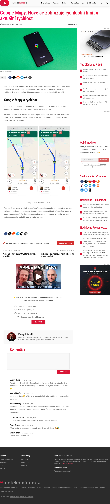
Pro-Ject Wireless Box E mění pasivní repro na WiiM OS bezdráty (96, 206)
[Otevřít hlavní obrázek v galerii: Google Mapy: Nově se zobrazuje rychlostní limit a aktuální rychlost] (38, 49)
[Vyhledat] (107, 3)
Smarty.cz (3, 463)
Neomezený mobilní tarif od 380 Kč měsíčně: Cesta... (95, 77)
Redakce (31, 488)
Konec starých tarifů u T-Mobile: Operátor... (94, 84)
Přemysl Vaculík (6, 24)
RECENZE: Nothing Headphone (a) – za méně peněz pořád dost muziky (96, 219)
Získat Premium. (67, 464)
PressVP (24, 466)
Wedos (2, 469)
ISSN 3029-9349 (6, 492)
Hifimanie (24, 460)
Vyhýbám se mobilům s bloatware (31, 317)
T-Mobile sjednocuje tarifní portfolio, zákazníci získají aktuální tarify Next (96, 233)
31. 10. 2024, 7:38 (28, 404)
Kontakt (47, 488)
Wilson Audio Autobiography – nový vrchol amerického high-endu (95, 212)
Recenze (56, 3)
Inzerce (23, 488)
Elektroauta (91, 3)
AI (83, 3)
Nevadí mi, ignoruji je (26, 310)
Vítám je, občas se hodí (27, 306)
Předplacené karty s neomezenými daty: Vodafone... (95, 90)
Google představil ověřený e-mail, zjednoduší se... (95, 97)
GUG (1, 466)
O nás (39, 488)
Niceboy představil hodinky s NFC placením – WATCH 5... (95, 103)
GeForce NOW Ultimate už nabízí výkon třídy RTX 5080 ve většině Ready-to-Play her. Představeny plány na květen (95, 242)
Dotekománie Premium (9, 488)
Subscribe (103, 159)
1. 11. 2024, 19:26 (27, 380)
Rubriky (65, 3)
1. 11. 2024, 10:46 (31, 418)
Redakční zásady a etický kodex (92, 488)
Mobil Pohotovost (6, 460)
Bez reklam (45, 3)
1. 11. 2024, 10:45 (28, 394)
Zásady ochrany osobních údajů (64, 488)
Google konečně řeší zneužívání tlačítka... (94, 70)
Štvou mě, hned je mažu (27, 314)
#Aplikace (72, 24)
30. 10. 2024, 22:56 (27, 425)
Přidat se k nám (65, 243)
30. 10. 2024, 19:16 (27, 433)
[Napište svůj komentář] (38, 361)
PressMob (25, 463)
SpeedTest (75, 3)
